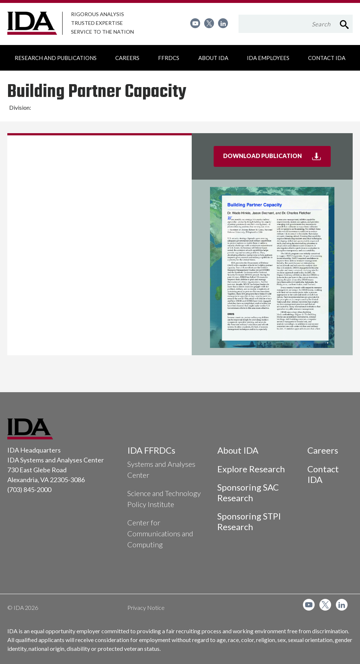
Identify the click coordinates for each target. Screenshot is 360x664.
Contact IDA (323, 474)
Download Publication (277, 158)
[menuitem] (195, 23)
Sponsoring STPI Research (249, 521)
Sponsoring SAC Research (248, 492)
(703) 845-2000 (29, 489)
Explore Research (251, 469)
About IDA (237, 450)
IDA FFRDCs (151, 450)
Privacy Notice (146, 607)
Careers (322, 450)
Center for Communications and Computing (160, 533)
